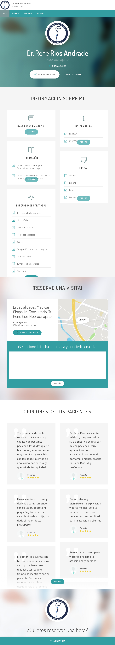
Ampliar (82, 320)
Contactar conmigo (73, 74)
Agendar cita (57, 641)
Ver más (57, 581)
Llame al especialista (27, 332)
